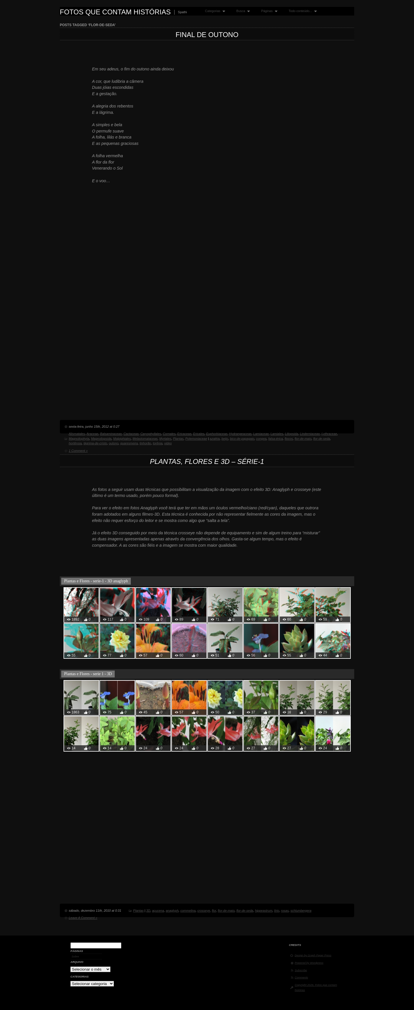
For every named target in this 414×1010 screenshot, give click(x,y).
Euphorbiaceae (216, 433)
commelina (187, 910)
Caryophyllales (150, 433)
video (168, 443)
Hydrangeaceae (240, 433)
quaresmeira (129, 443)
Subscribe (301, 970)
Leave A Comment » (83, 917)
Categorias (213, 11)
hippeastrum (264, 910)
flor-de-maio (303, 438)
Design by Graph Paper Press (313, 955)
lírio (276, 910)
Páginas (267, 11)
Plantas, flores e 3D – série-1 (207, 461)
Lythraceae (329, 433)
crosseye (204, 910)
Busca (242, 11)
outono (113, 443)
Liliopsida (291, 433)
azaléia (215, 438)
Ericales (198, 433)
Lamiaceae (261, 433)
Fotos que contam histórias (115, 12)
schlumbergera (300, 910)
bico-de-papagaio (242, 438)
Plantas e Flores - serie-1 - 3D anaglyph (96, 581)
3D (148, 910)
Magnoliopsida (101, 438)
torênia (157, 443)
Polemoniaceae (196, 438)
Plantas (178, 438)
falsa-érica (275, 438)
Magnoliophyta (79, 438)
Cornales (169, 433)
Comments (301, 977)
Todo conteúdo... (301, 11)
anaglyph (172, 910)
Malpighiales (122, 438)
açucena (158, 910)
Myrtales (165, 438)
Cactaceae (131, 433)
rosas (285, 910)
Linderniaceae (310, 433)
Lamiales (277, 433)
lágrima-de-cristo (95, 443)
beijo (224, 438)
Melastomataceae (145, 438)
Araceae (92, 433)
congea (261, 438)
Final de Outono (207, 35)
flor (214, 910)
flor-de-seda (321, 438)
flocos (289, 438)
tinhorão (145, 443)
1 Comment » (78, 450)
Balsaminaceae (111, 433)
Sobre (75, 956)
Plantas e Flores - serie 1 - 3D (88, 674)
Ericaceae (184, 433)
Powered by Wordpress (309, 962)
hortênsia (75, 443)
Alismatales (77, 433)
